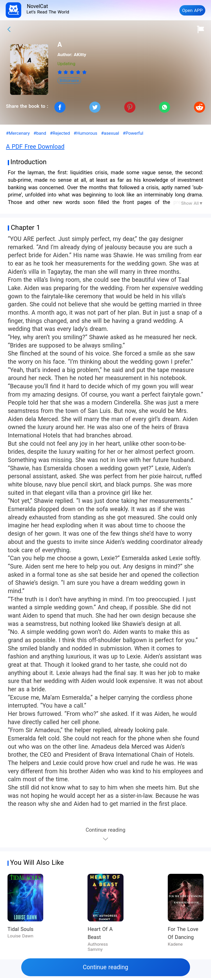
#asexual (110, 133)
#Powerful (133, 133)
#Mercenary (18, 133)
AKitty (80, 54)
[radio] (60, 72)
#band (39, 133)
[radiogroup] (72, 72)
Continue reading (105, 967)
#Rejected (60, 133)
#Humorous (85, 133)
